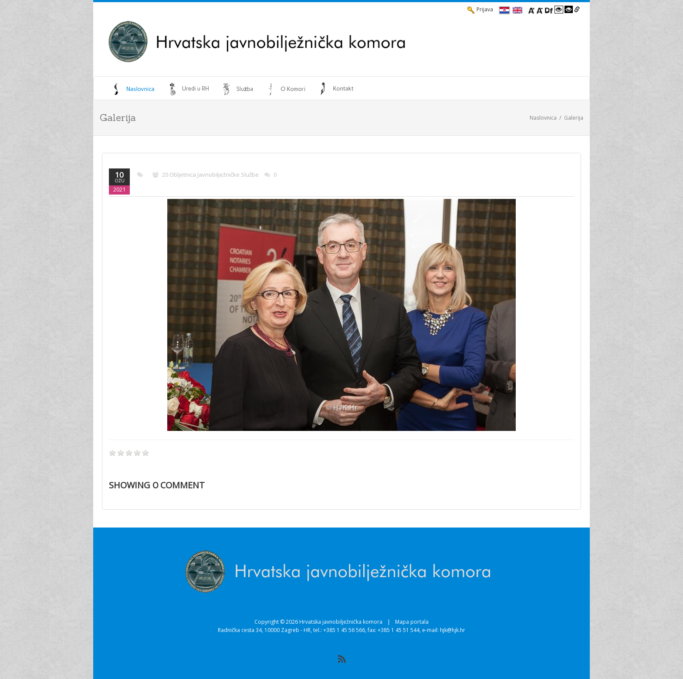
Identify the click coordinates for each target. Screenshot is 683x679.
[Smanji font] (539, 9)
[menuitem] (134, 89)
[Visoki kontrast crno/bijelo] (569, 9)
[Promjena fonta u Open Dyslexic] (548, 9)
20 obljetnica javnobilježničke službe (210, 174)
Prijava (480, 9)
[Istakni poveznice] (577, 9)
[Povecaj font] (531, 9)
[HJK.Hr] (313, 42)
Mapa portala (412, 621)
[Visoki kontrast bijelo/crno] (559, 9)
